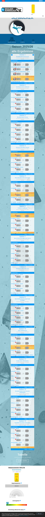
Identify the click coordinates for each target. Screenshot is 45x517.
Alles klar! (40, 513)
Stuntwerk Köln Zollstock (22, 87)
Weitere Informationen (24, 515)
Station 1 (23, 55)
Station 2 (23, 85)
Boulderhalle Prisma (22, 117)
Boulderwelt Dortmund (22, 56)
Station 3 (23, 115)
